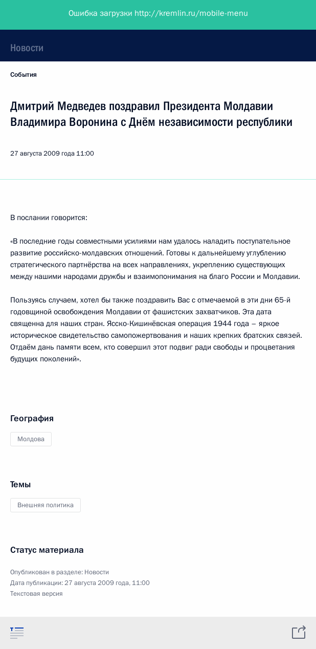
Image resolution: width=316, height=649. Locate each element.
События (23, 74)
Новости (26, 47)
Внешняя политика (45, 505)
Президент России (47, 15)
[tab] (17, 632)
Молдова (30, 439)
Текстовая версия (36, 593)
